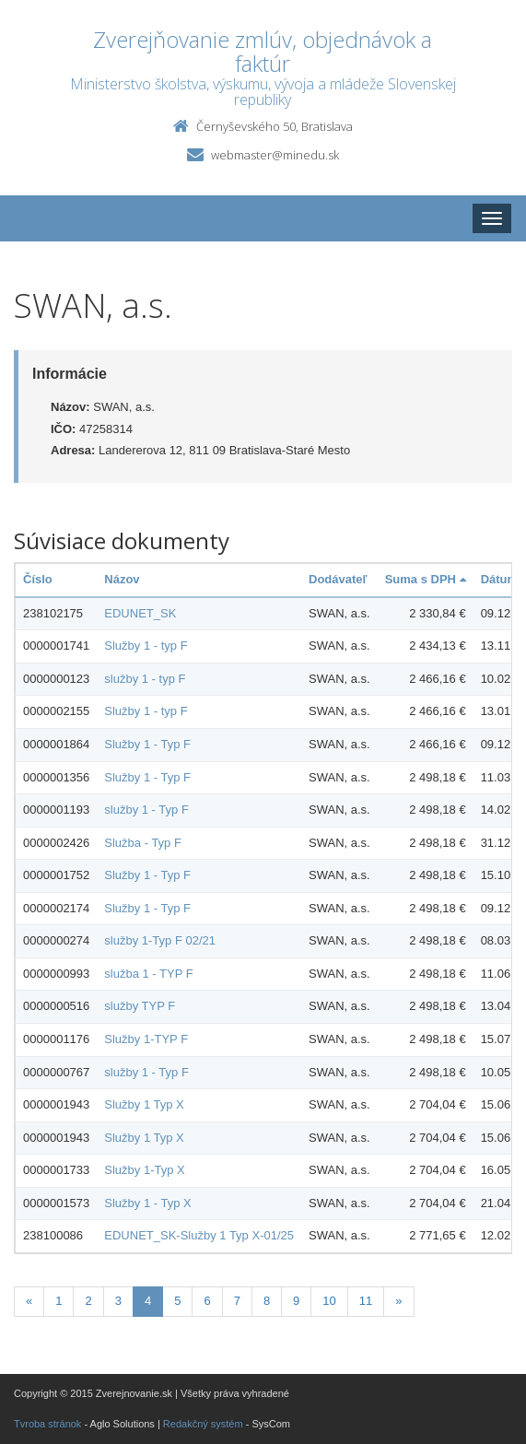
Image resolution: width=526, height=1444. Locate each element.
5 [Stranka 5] (177, 1301)
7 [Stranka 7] (237, 1301)
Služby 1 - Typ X (147, 1203)
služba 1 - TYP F (148, 973)
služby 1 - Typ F (146, 809)
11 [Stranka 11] (365, 1301)
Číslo (38, 579)
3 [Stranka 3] (118, 1301)
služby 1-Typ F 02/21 (160, 940)
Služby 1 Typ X (143, 1104)
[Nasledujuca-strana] (398, 1301)
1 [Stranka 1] (58, 1301)
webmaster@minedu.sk (275, 155)
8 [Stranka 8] (266, 1301)
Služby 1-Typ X (144, 1170)
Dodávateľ (338, 579)
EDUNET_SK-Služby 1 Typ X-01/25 (199, 1235)
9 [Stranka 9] (296, 1301)
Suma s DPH (425, 579)
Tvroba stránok (47, 1423)
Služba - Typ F (142, 843)
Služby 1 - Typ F (147, 744)
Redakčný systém (203, 1423)
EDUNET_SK (140, 613)
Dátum (499, 579)
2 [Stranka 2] (88, 1301)
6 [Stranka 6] (207, 1301)
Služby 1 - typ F (145, 645)
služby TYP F (139, 1006)
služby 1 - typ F (144, 679)
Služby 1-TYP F (146, 1039)
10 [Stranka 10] (328, 1301)
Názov (121, 579)
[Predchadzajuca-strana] (29, 1301)
